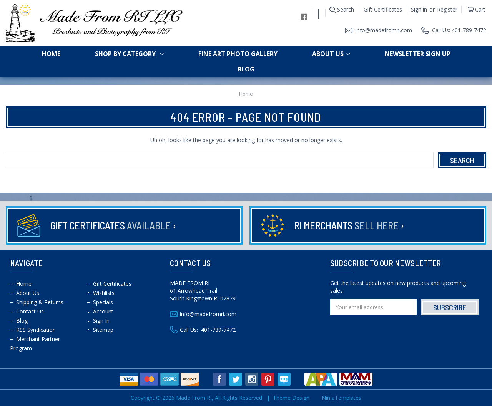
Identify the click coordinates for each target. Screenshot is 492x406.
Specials (103, 302)
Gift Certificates (383, 9)
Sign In (101, 320)
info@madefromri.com (384, 30)
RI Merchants (349, 225)
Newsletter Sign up (417, 54)
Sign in (419, 9)
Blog (246, 69)
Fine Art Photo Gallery (238, 54)
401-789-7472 (218, 329)
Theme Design (291, 397)
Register (447, 9)
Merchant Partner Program (35, 343)
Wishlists (104, 293)
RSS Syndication (36, 329)
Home (51, 54)
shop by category (129, 54)
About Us (331, 54)
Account (103, 311)
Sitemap (103, 329)
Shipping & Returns (39, 302)
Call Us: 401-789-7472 (459, 30)
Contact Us (30, 311)
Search (345, 9)
